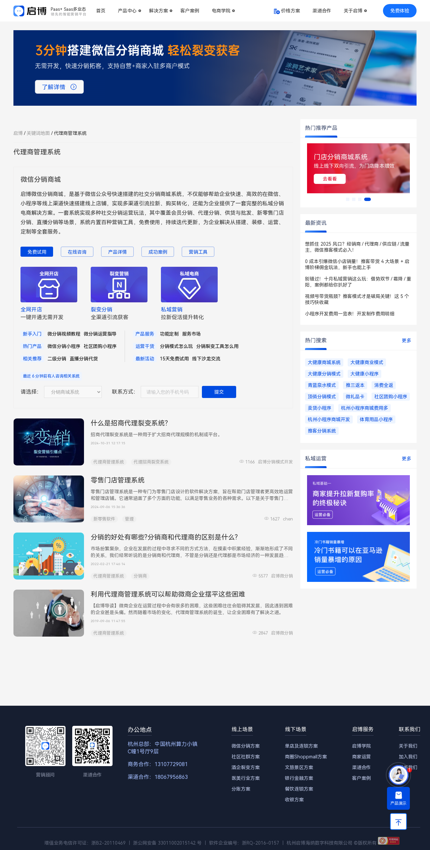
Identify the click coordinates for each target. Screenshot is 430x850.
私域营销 (171, 309)
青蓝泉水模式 (322, 385)
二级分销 (56, 358)
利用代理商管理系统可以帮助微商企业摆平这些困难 (168, 594)
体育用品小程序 (376, 419)
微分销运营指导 (100, 334)
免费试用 (37, 252)
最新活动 (144, 358)
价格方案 (290, 10)
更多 (406, 340)
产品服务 (144, 334)
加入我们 (408, 756)
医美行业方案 (245, 778)
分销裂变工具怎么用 (217, 346)
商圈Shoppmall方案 (306, 756)
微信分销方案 (245, 746)
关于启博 (353, 11)
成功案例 (157, 252)
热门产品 (32, 346)
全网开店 (31, 309)
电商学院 (221, 11)
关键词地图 (38, 133)
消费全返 (383, 385)
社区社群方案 (245, 756)
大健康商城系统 (324, 362)
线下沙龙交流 (206, 358)
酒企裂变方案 (245, 767)
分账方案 (240, 789)
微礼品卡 (355, 396)
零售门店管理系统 (117, 480)
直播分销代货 (84, 358)
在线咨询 (77, 252)
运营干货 (144, 346)
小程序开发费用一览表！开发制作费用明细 (349, 313)
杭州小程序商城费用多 (364, 408)
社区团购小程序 (100, 346)
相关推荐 (32, 358)
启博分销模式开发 (275, 461)
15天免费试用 (174, 358)
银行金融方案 (299, 778)
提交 (219, 392)
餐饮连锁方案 (299, 789)
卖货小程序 (319, 408)
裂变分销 (101, 309)
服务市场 (191, 334)
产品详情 (117, 252)
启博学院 (361, 746)
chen (288, 518)
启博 (18, 133)
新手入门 (32, 334)
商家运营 (361, 756)
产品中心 (127, 11)
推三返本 (355, 385)
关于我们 (408, 746)
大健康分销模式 (324, 374)
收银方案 (294, 799)
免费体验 (399, 10)
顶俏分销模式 (322, 396)
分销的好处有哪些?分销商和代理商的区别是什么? (164, 537)
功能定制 (169, 334)
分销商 (140, 576)
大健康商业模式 (366, 362)
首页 (100, 10)
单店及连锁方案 (301, 746)
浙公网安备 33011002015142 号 (167, 843)
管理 (129, 518)
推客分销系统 (322, 431)
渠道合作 (321, 10)
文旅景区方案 (299, 767)
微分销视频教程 (63, 334)
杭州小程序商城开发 (329, 419)
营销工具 (198, 252)
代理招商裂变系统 (151, 461)
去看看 (330, 179)
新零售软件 (104, 518)
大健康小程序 (364, 374)
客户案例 (189, 10)
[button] (347, 199)
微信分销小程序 (63, 346)
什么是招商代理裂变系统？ (131, 423)
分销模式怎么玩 (176, 346)
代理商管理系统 (108, 461)
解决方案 (158, 11)
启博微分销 (282, 576)
